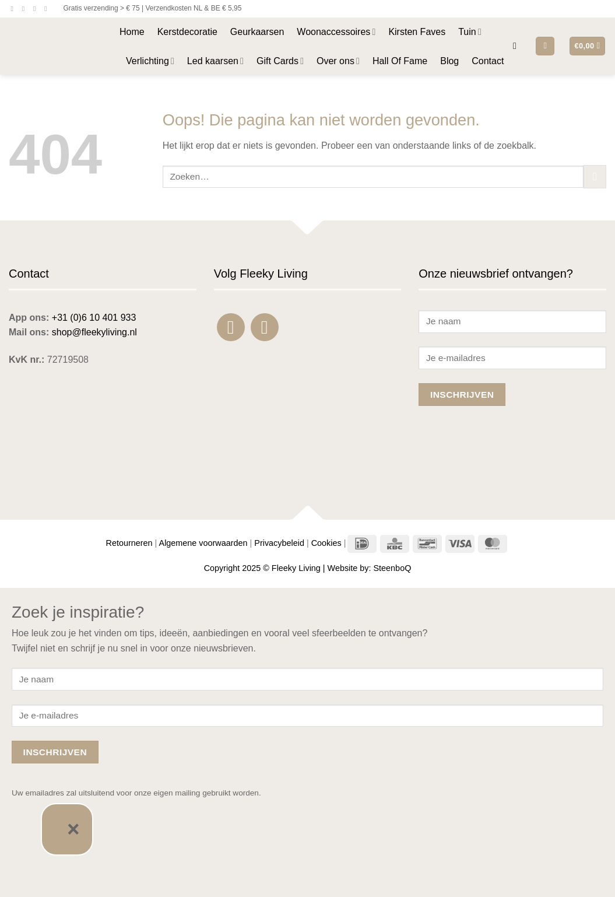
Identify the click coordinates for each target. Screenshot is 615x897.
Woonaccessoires (336, 31)
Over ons (338, 60)
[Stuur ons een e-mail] (36, 9)
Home (132, 32)
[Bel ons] (47, 9)
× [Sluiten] (73, 829)
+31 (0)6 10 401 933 (94, 318)
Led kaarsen (215, 60)
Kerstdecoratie (187, 32)
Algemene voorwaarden (203, 543)
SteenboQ (393, 568)
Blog (449, 61)
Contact (488, 61)
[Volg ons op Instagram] (25, 9)
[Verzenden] (595, 176)
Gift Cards (280, 60)
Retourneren (129, 543)
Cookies (326, 543)
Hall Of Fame (399, 61)
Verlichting (150, 60)
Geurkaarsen (257, 32)
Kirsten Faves (416, 32)
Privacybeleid (279, 543)
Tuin (470, 31)
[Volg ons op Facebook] (14, 9)
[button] (517, 45)
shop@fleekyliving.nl (94, 332)
